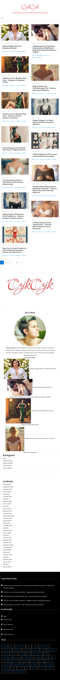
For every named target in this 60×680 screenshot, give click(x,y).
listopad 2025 (7, 547)
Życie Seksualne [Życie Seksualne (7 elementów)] (19, 672)
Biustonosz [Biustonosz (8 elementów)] (20, 646)
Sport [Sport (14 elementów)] (26, 664)
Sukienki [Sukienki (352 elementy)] (5, 668)
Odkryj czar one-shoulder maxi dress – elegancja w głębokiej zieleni (14, 82)
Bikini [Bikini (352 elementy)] (5, 646)
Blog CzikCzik (10, 449)
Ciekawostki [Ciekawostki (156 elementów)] (44, 646)
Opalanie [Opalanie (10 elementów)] (17, 657)
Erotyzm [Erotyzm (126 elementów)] (35, 650)
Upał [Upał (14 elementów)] (27, 668)
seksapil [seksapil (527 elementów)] (48, 661)
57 (17, 262)
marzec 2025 (7, 567)
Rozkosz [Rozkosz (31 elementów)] (34, 661)
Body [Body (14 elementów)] (28, 646)
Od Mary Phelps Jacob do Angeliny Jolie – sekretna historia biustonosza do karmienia (41, 248)
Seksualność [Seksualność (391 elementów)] (17, 664)
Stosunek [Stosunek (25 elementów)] (34, 664)
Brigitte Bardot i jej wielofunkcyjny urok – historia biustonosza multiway (25, 596)
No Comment (22, 52)
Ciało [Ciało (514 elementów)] (35, 646)
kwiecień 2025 (7, 564)
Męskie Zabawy (8, 476)
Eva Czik (6, 52)
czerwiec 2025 (7, 559)
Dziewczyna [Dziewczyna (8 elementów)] (7, 650)
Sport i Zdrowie (7, 481)
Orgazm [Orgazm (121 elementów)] (38, 657)
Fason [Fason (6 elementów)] (43, 650)
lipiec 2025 (6, 557)
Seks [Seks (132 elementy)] (41, 661)
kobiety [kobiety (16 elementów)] (13, 653)
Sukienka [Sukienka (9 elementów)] (49, 664)
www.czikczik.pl (30, 459)
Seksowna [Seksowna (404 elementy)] (6, 664)
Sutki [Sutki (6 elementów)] (13, 668)
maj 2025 (6, 562)
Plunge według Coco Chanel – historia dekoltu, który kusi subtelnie (23, 604)
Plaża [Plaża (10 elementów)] (5, 661)
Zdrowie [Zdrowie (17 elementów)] (50, 668)
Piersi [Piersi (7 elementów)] (52, 657)
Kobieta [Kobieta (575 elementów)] (5, 653)
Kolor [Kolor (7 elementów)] (21, 653)
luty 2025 (6, 569)
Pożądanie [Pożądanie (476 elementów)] (24, 661)
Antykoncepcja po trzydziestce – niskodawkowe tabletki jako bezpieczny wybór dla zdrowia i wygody (44, 51)
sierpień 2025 (7, 555)
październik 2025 (8, 550)
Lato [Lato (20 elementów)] (28, 653)
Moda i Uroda (13, 76)
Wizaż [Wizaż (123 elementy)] (34, 668)
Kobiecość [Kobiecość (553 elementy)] (51, 650)
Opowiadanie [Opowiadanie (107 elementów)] (27, 657)
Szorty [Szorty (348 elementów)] (20, 668)
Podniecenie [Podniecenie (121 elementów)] (13, 661)
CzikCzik (30, 7)
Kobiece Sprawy (13, 44)
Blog (5, 44)
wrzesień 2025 (7, 552)
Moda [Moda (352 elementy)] (46, 653)
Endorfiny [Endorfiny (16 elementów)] (17, 650)
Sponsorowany (38, 57)
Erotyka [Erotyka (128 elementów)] (26, 650)
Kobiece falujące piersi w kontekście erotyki (12, 49)
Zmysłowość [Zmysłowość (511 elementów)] (7, 672)
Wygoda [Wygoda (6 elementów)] (41, 668)
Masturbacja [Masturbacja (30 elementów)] (37, 653)
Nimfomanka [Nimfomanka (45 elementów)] (7, 657)
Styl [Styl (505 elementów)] (42, 664)
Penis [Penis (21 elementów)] (45, 657)
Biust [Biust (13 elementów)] (11, 646)
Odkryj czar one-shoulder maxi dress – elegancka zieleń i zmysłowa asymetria (26, 600)
